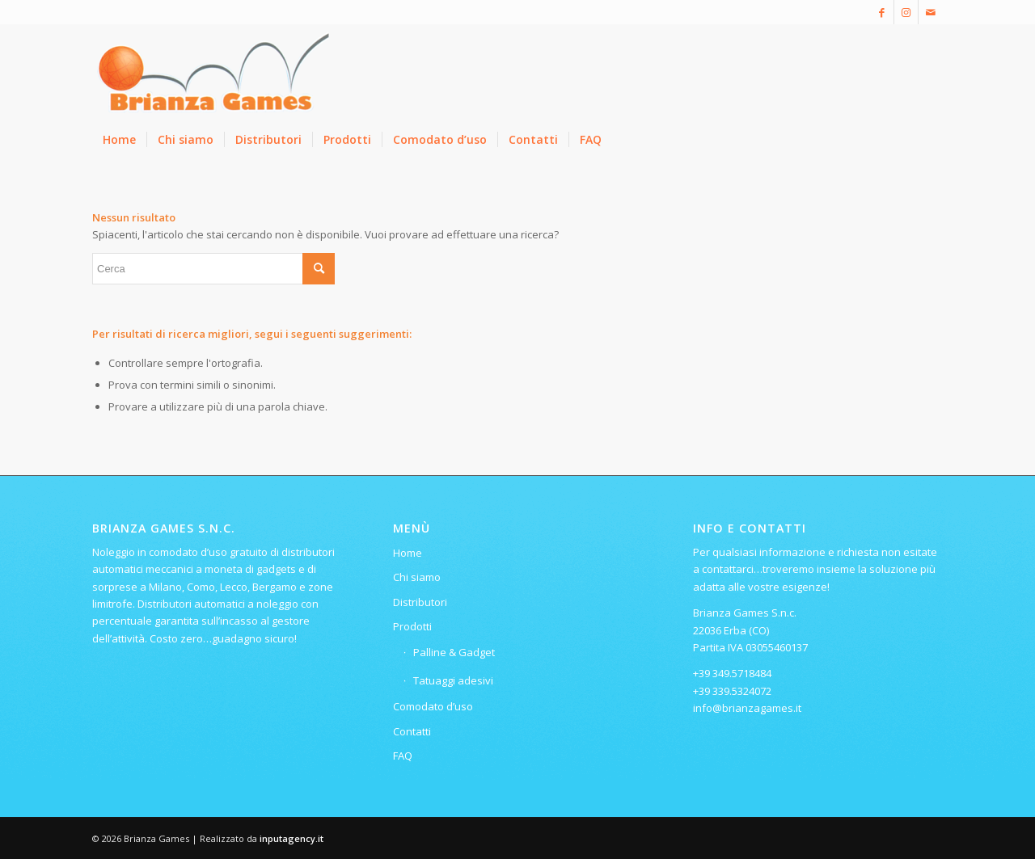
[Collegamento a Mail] (931, 12)
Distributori (420, 602)
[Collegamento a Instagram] (906, 12)
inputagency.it (291, 838)
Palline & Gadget (454, 652)
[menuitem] (119, 140)
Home (407, 552)
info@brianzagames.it (747, 708)
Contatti (412, 731)
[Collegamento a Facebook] (881, 12)
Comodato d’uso (433, 706)
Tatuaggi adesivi (453, 680)
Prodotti (412, 626)
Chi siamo (417, 577)
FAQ (402, 755)
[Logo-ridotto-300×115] (213, 72)
